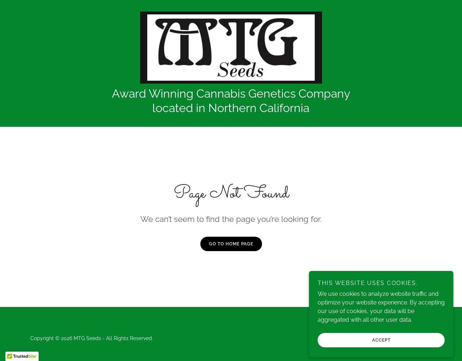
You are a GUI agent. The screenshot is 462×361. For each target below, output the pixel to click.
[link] (231, 47)
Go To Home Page (231, 243)
